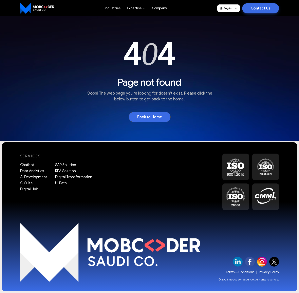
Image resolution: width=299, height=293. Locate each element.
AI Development (33, 177)
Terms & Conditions (240, 272)
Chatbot (27, 165)
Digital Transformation (73, 177)
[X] (274, 262)
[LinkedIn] (238, 262)
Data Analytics (32, 171)
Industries (112, 8)
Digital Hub (29, 189)
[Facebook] (250, 262)
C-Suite (26, 183)
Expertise (136, 8)
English (229, 8)
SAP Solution (65, 165)
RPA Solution (65, 171)
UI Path (61, 183)
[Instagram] (262, 262)
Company (159, 8)
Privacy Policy (269, 272)
